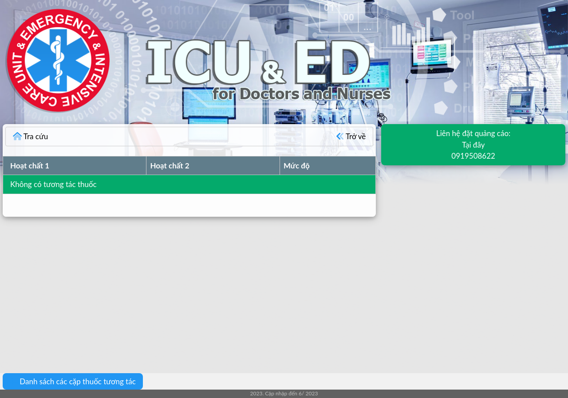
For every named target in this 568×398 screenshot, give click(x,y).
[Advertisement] (266, 288)
